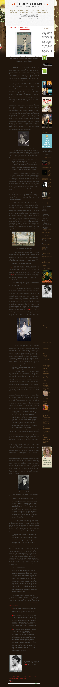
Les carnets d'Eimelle (45, 435)
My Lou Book (46, 368)
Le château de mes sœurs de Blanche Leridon (46, 348)
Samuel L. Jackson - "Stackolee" (47, 231)
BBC (43, 240)
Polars (43, 260)
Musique (44, 265)
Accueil (12, 10)
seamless (29, 309)
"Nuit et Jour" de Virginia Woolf (18, 27)
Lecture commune (42, 12)
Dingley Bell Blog (46, 439)
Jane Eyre (11, 267)
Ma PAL (45, 10)
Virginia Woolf (23, 678)
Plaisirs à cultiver (46, 345)
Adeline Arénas (46, 352)
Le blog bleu (45, 385)
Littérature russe (45, 258)
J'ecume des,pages (47, 428)
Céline (12, 274)
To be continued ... (46, 386)
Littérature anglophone (47, 256)
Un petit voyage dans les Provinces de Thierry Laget (46, 431)
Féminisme (26, 676)
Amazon (16, 598)
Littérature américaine (46, 251)
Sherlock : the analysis (46, 389)
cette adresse (35, 602)
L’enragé (44, 353)
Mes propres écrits (46, 262)
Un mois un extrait (46, 242)
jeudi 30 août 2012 (23, 29)
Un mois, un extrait (26, 12)
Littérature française (46, 253)
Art (43, 249)
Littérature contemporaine (14, 678)
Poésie (43, 261)
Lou (26, 664)
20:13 (28, 29)
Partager (11, 681)
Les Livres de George (45, 363)
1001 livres (45, 355)
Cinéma (44, 247)
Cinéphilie (35, 10)
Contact (20, 10)
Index (28, 10)
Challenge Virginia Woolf (17, 676)
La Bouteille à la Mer (30, 3)
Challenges (13, 12)
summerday (45, 437)
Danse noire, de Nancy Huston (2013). (46, 425)
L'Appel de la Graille (45, 404)
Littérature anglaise (46, 238)
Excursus (44, 248)
